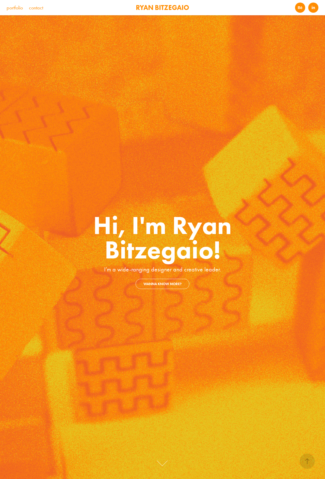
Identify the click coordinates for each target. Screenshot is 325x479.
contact (36, 8)
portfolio (15, 8)
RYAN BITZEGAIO (162, 7)
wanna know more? (162, 284)
